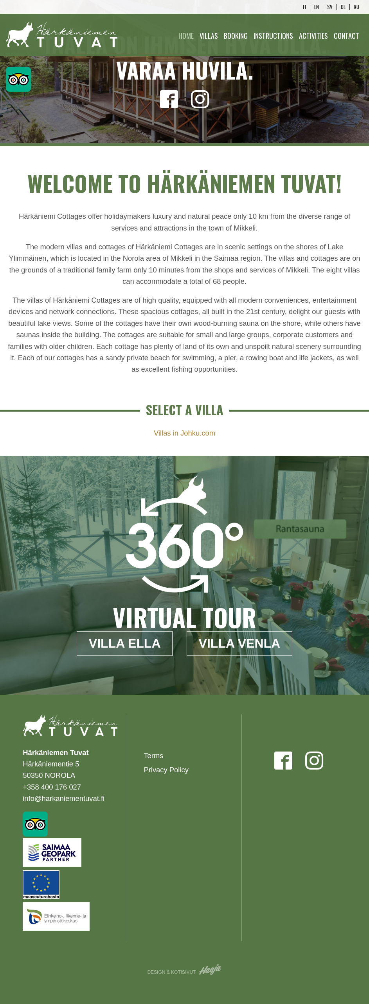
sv (330, 7)
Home (186, 36)
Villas (209, 36)
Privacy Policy (166, 770)
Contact (346, 36)
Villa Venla (240, 643)
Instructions (273, 36)
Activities (313, 36)
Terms (153, 756)
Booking (236, 36)
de (343, 7)
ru (356, 7)
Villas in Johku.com (184, 433)
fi (304, 7)
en (316, 7)
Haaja (210, 969)
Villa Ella (125, 643)
